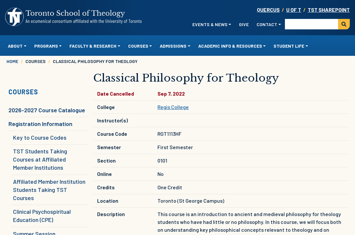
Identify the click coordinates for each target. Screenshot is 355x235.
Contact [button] (267, 24)
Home (12, 61)
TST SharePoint (329, 10)
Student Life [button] (289, 46)
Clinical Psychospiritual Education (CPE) (42, 215)
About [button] (15, 46)
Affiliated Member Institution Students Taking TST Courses (49, 189)
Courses (23, 92)
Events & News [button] (210, 24)
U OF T (293, 10)
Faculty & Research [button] (92, 46)
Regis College (173, 107)
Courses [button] (138, 46)
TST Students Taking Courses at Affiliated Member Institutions (40, 159)
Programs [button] (46, 46)
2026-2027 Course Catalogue (46, 110)
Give (244, 24)
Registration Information (40, 123)
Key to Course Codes (40, 137)
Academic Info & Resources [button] (230, 46)
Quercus (268, 10)
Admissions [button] (173, 46)
